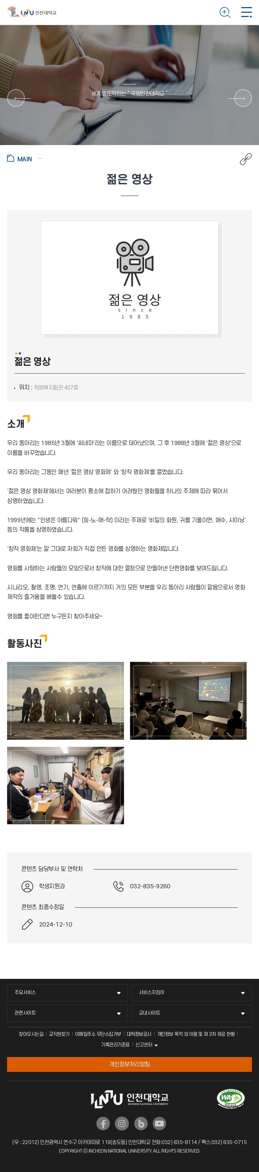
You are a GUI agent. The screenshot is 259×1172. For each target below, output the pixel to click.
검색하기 (225, 12)
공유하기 (242, 159)
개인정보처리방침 (129, 1064)
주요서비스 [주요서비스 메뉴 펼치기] (25, 992)
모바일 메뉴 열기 (246, 12)
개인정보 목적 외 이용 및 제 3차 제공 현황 (196, 1034)
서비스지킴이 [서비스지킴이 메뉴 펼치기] (151, 992)
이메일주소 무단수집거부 (98, 1034)
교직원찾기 (59, 1034)
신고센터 (143, 1044)
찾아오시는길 (31, 1034)
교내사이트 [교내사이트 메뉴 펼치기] (149, 1013)
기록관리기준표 (115, 1044)
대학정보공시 (139, 1034)
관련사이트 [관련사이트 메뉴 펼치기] (25, 1013)
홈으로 (25, 158)
